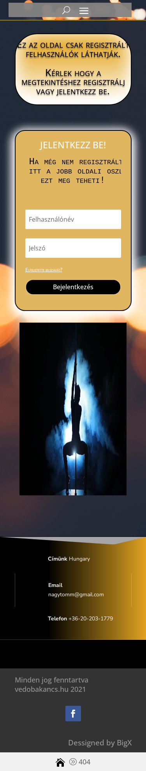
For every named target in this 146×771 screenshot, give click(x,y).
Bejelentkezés (73, 287)
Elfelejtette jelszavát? (43, 269)
